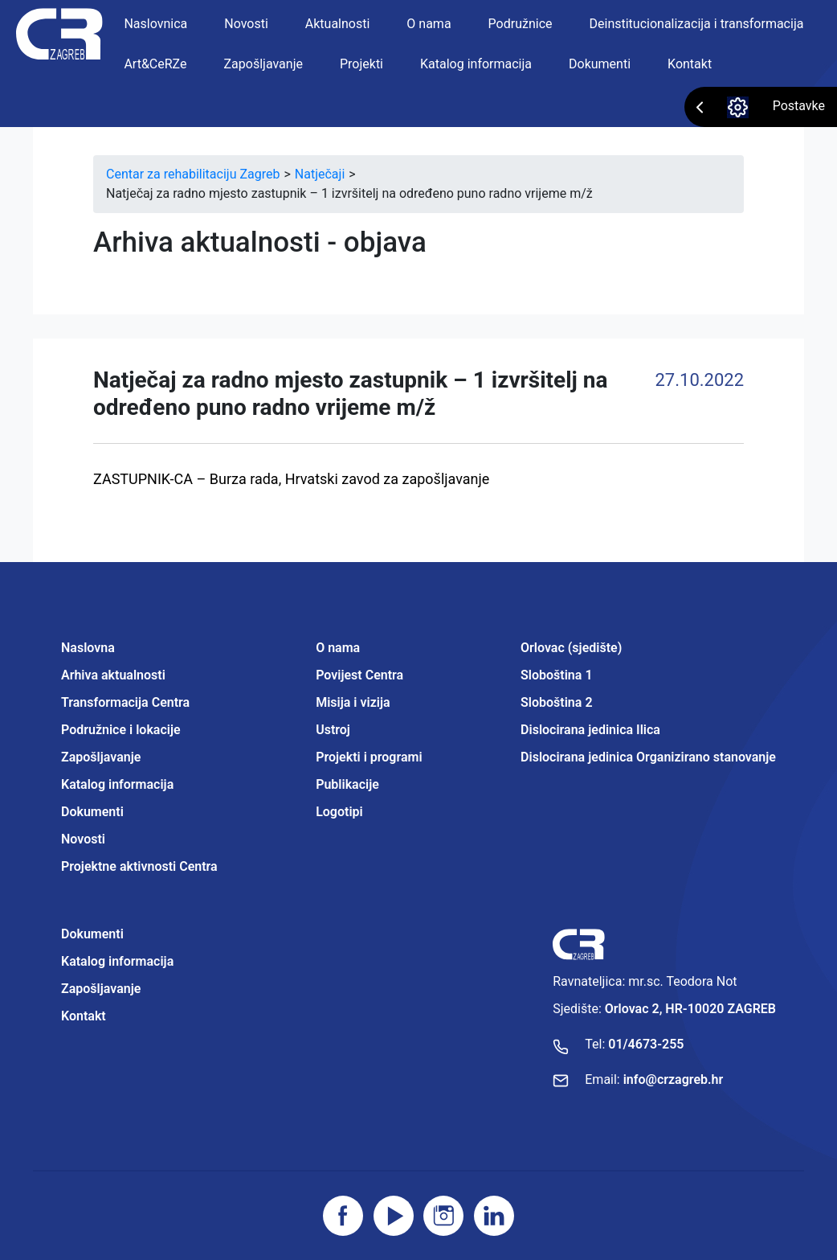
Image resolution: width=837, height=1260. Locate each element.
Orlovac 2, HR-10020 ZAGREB (690, 1008)
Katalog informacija (476, 64)
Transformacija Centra (125, 702)
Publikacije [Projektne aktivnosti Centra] (347, 784)
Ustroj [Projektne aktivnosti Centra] (333, 729)
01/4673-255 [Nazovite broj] (646, 1044)
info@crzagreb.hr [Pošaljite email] (673, 1079)
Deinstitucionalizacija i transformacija (697, 23)
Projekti (361, 64)
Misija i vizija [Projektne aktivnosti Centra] (353, 702)
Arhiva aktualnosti (113, 675)
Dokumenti (600, 64)
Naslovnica (155, 23)
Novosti (246, 23)
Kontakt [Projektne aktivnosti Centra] (83, 1016)
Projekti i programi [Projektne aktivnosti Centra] (369, 757)
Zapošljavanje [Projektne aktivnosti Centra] (101, 988)
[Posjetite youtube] (394, 1216)
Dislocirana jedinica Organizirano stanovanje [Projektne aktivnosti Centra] (648, 757)
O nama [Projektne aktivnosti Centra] (338, 647)
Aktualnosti (337, 23)
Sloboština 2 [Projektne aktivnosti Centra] (556, 702)
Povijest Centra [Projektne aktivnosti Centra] (359, 675)
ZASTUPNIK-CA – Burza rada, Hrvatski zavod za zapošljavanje (291, 478)
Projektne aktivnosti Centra (139, 866)
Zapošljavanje (263, 64)
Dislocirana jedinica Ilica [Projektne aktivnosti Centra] (590, 729)
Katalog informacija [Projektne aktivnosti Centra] (117, 961)
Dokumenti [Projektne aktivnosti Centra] (92, 934)
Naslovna (88, 647)
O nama (428, 23)
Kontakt (690, 64)
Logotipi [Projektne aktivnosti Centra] (339, 811)
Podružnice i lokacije (121, 729)
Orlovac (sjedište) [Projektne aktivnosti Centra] (571, 647)
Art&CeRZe (155, 64)
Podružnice (520, 23)
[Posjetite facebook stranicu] (343, 1216)
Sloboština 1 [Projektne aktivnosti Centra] (556, 675)
